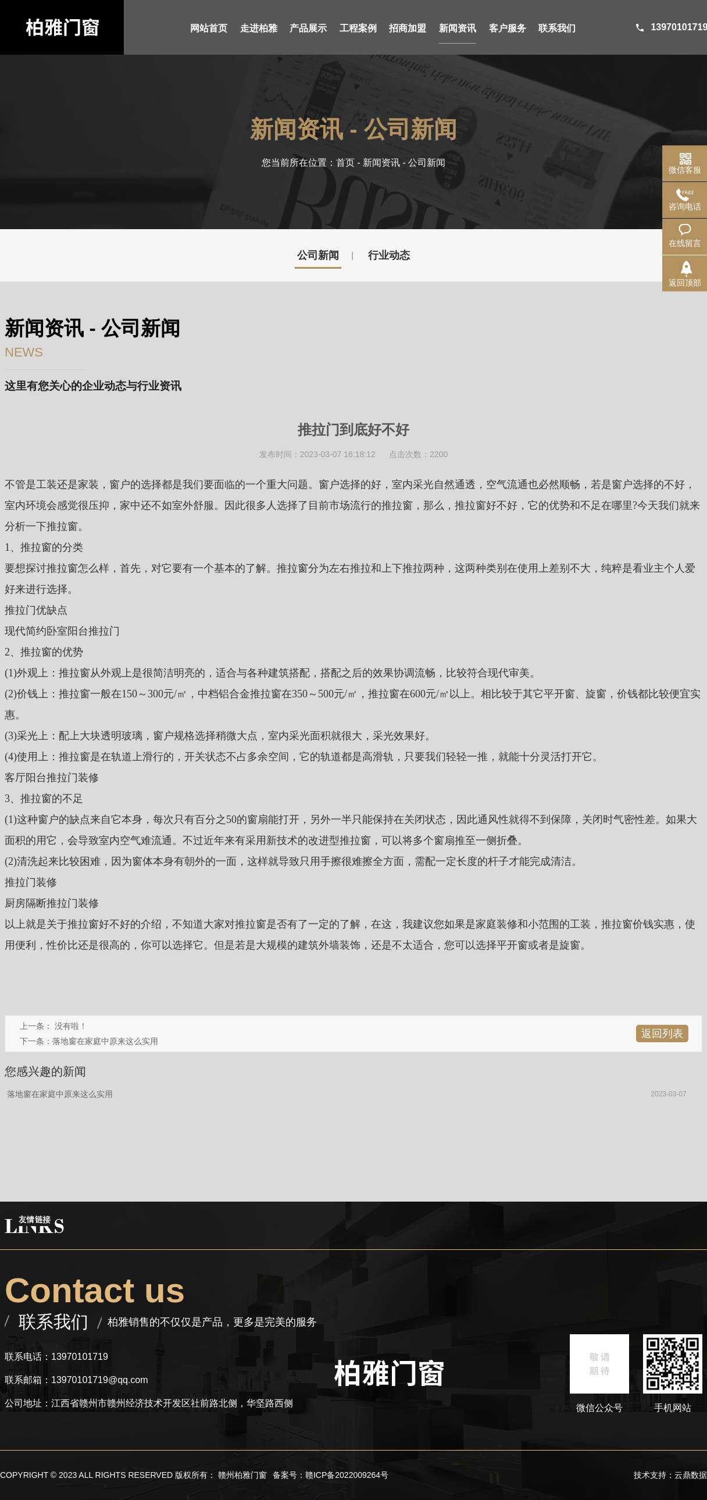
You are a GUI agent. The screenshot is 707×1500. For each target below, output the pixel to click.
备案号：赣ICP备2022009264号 (330, 1475)
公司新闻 (318, 255)
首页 (345, 163)
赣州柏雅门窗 (242, 1475)
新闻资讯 (381, 163)
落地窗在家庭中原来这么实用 (105, 1041)
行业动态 (389, 255)
